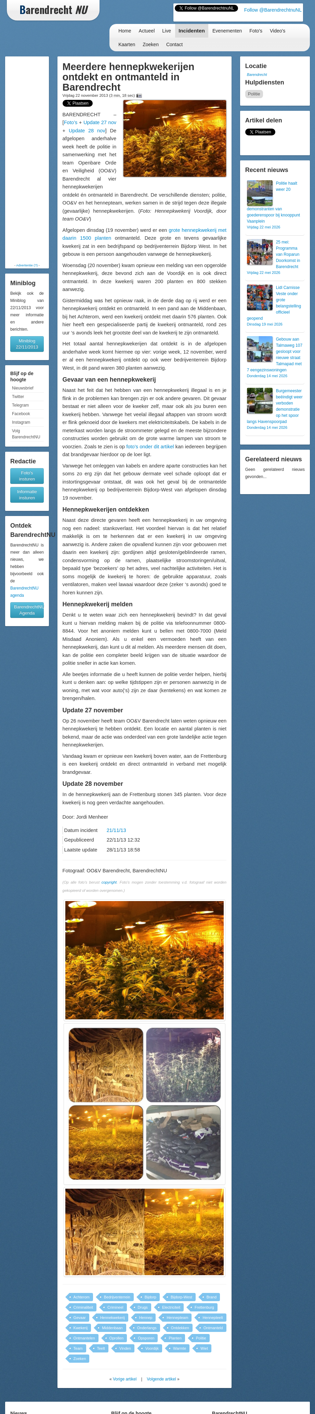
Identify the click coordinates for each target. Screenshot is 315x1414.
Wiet (204, 1348)
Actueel (147, 31)
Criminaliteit (83, 1307)
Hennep (146, 1318)
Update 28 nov (87, 130)
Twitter (18, 396)
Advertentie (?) (27, 265)
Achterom (82, 1297)
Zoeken (151, 44)
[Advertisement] (28, 159)
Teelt (101, 1348)
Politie (201, 1338)
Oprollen (116, 1338)
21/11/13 (116, 830)
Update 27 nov (99, 122)
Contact (174, 44)
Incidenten (192, 31)
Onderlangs (147, 1328)
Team (78, 1348)
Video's (277, 31)
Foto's (255, 31)
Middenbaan (112, 1328)
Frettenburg (204, 1307)
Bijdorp (150, 1297)
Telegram (20, 405)
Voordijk (152, 1348)
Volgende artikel (161, 1379)
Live (166, 31)
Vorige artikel (124, 1379)
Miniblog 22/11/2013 (27, 343)
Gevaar (80, 1318)
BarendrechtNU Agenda (29, 610)
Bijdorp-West (181, 1297)
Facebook (21, 413)
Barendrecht (257, 74)
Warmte (179, 1348)
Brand (211, 1297)
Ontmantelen (84, 1338)
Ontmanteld (213, 1328)
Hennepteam (177, 1318)
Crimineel (115, 1307)
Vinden (125, 1348)
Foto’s (71, 122)
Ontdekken (180, 1328)
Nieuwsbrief (23, 388)
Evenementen (227, 31)
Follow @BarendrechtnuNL (273, 10)
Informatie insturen (27, 494)
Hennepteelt (212, 1318)
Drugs (143, 1307)
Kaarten (126, 44)
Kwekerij (81, 1328)
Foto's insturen (27, 475)
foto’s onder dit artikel (150, 446)
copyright (109, 882)
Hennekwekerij (112, 1318)
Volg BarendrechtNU (26, 433)
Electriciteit (171, 1307)
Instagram (21, 422)
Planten (175, 1338)
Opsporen (146, 1338)
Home (124, 31)
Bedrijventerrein (117, 1297)
